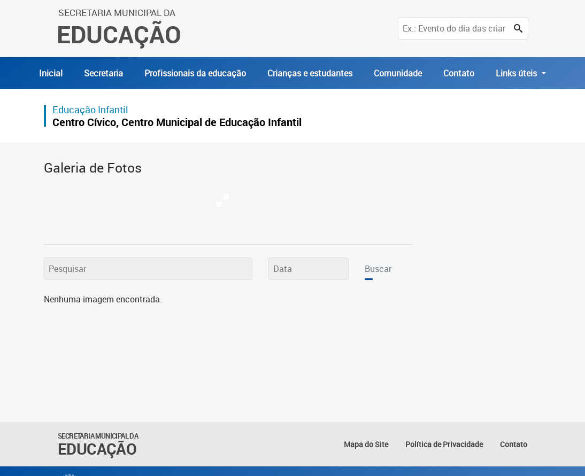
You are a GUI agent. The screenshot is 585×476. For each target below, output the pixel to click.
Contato (458, 73)
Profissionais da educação (195, 73)
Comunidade (398, 73)
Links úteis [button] (517, 73)
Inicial (51, 73)
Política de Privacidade (444, 444)
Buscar (378, 269)
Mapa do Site (366, 444)
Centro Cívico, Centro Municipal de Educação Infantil (177, 122)
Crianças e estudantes (309, 73)
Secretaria (103, 73)
